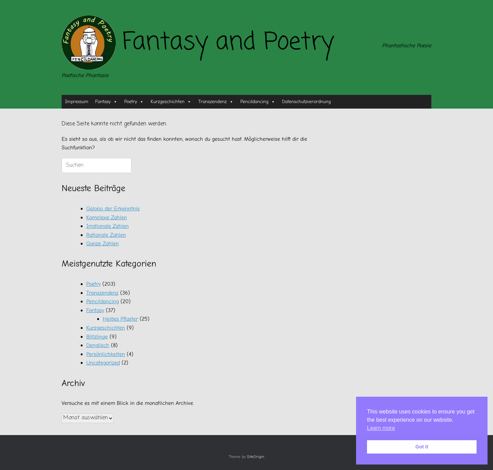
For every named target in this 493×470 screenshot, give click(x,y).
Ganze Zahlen (102, 243)
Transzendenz (215, 102)
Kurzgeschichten (171, 102)
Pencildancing (257, 102)
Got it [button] (421, 446)
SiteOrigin (255, 457)
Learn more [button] (381, 428)
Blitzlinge (97, 337)
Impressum (76, 101)
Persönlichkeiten (105, 354)
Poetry (134, 102)
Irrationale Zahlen (107, 226)
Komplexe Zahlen (106, 217)
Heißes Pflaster (120, 319)
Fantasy (106, 102)
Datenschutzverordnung (306, 101)
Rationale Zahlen (106, 235)
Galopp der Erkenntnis (113, 209)
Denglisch (97, 345)
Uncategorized (103, 363)
